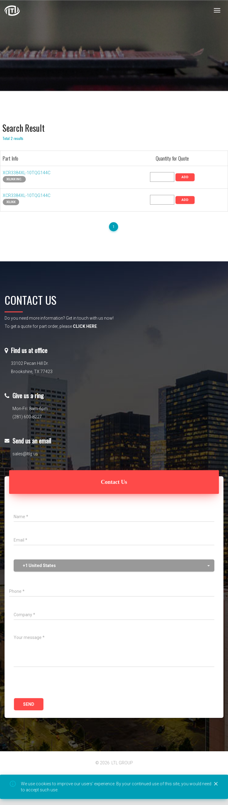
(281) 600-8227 (27, 416)
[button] (114, 565)
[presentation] (60, 683)
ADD (185, 177)
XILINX (10, 202)
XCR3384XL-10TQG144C (26, 172)
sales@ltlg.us (25, 453)
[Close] (216, 784)
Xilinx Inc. (14, 179)
